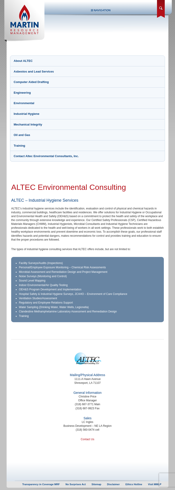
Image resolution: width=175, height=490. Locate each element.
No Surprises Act (76, 484)
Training (19, 145)
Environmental (24, 103)
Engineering (22, 92)
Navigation (101, 10)
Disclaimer (113, 484)
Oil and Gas (22, 135)
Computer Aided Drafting (31, 82)
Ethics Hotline (134, 484)
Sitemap (96, 484)
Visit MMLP (154, 484)
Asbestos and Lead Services (34, 71)
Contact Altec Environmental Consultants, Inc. (46, 156)
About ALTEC (23, 61)
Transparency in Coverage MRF (41, 484)
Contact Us (87, 439)
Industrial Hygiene (26, 114)
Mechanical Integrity (28, 124)
